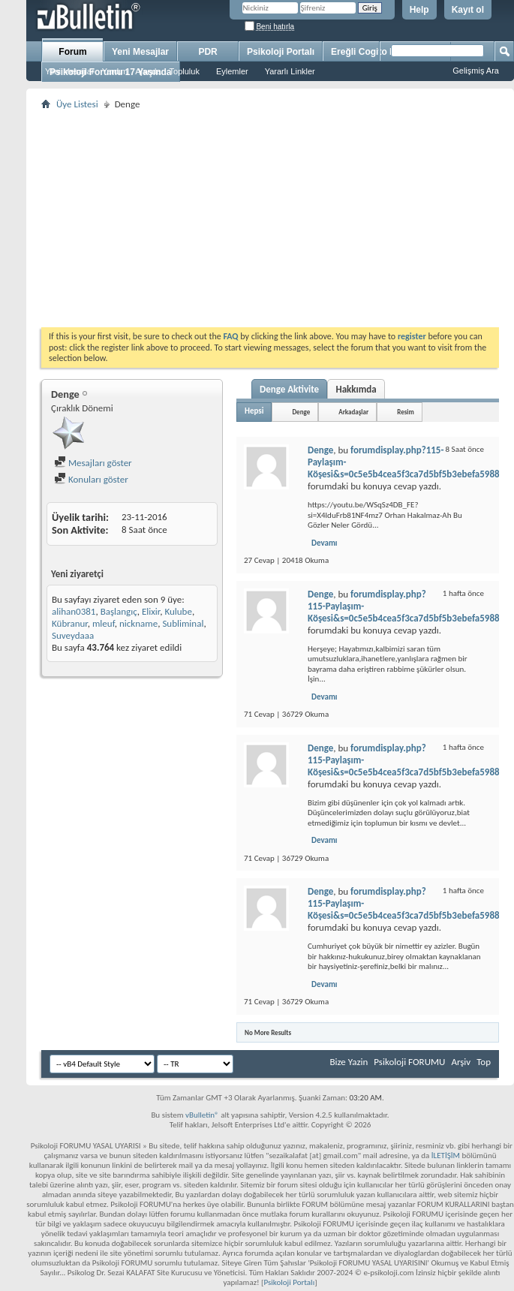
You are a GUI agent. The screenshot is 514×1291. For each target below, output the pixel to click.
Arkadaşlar (353, 412)
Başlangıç (119, 611)
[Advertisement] (270, 218)
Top (483, 1061)
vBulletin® (202, 1115)
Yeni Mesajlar (70, 71)
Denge (301, 412)
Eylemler (232, 71)
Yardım (115, 71)
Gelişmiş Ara (475, 70)
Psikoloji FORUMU (409, 1061)
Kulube (178, 611)
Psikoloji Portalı (280, 52)
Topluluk (185, 71)
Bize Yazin (348, 1061)
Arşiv (460, 1061)
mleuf (103, 623)
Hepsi (254, 411)
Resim (405, 412)
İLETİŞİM (445, 1155)
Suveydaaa (73, 635)
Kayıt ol (468, 10)
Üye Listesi (77, 104)
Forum (72, 52)
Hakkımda (355, 389)
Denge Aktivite (289, 389)
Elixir (151, 611)
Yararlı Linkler (290, 71)
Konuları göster (91, 479)
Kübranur (70, 623)
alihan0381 (73, 611)
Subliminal (182, 623)
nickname (138, 623)
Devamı (324, 543)
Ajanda (148, 71)
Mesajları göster (93, 462)
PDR (207, 52)
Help (419, 10)
